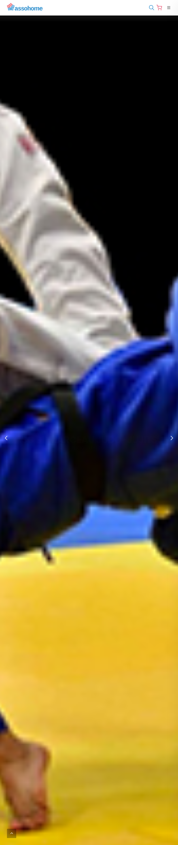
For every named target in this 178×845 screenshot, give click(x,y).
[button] (6, 438)
